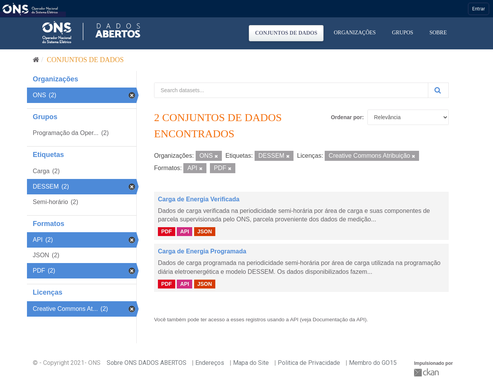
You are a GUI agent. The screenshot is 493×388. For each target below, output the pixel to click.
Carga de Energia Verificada (199, 199)
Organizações (355, 32)
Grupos (402, 32)
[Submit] (438, 90)
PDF (166, 231)
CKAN (427, 372)
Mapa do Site (251, 362)
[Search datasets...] (291, 90)
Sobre (438, 32)
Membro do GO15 (373, 362)
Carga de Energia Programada (202, 251)
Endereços (209, 362)
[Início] (36, 60)
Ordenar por (346, 117)
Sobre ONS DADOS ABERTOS (146, 362)
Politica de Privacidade (309, 362)
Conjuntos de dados (286, 33)
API (184, 231)
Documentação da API (339, 319)
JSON (204, 231)
